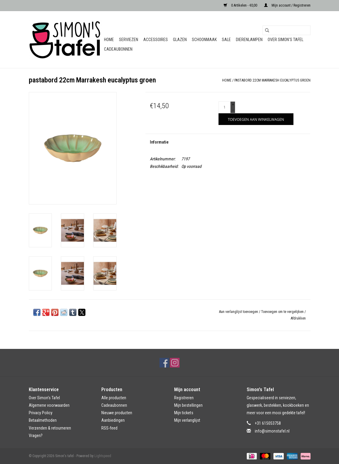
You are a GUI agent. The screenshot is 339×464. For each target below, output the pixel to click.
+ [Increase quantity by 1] (233, 105)
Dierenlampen (249, 39)
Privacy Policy (40, 412)
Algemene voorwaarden (49, 405)
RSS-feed (109, 428)
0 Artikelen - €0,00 (241, 5)
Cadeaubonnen (118, 49)
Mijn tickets (183, 412)
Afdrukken (298, 318)
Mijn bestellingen (188, 405)
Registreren (184, 397)
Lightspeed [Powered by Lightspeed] (102, 456)
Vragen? (36, 435)
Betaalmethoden (43, 420)
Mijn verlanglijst (187, 420)
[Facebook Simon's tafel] (164, 362)
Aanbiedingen (113, 420)
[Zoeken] (287, 30)
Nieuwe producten (116, 412)
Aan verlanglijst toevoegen (239, 312)
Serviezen (128, 39)
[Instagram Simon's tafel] (175, 362)
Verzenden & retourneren (50, 428)
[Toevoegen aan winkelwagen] (256, 119)
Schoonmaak (204, 39)
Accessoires (155, 39)
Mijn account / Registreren (287, 5)
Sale (226, 39)
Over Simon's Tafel (285, 39)
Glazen (180, 39)
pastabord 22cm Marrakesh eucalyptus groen (272, 80)
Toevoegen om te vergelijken (283, 312)
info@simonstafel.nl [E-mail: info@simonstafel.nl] (272, 431)
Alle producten (113, 397)
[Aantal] (224, 107)
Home (109, 39)
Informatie (159, 142)
